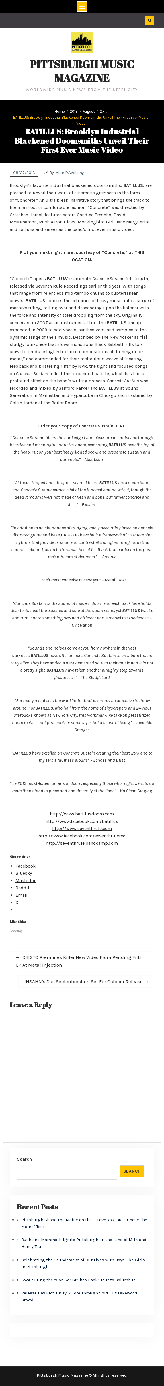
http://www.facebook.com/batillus (82, 821)
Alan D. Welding (70, 172)
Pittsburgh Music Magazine (82, 71)
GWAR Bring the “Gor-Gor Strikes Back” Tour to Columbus (78, 1279)
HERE (119, 426)
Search (24, 1159)
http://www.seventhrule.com (82, 828)
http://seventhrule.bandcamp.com (82, 843)
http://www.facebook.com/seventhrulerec (81, 836)
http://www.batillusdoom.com (82, 814)
